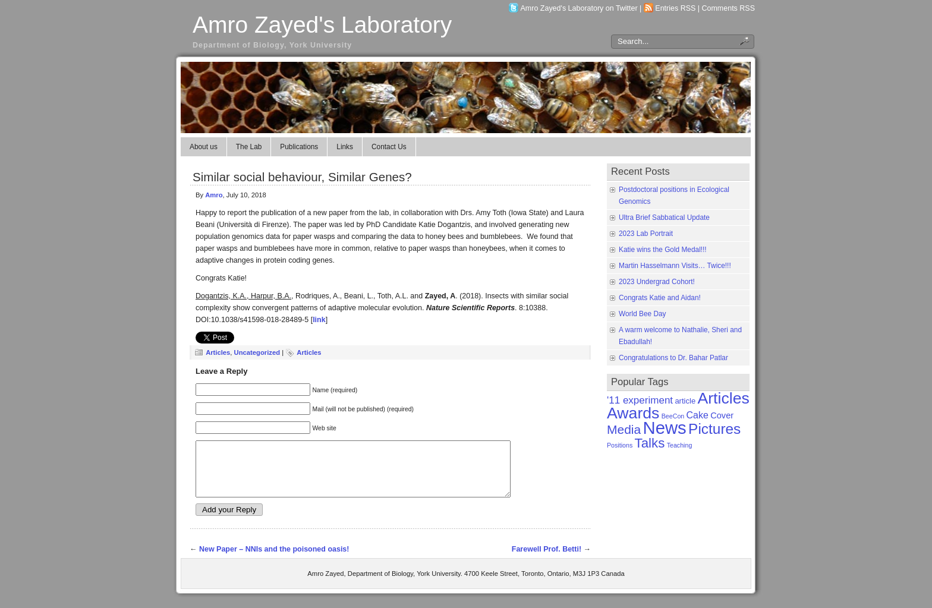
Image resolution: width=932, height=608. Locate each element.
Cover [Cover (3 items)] (721, 415)
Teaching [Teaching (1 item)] (679, 445)
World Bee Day (642, 314)
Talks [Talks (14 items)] (650, 443)
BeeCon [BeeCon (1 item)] (673, 416)
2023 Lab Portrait (646, 233)
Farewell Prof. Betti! (546, 560)
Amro (213, 195)
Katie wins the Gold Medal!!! (663, 249)
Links (344, 147)
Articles (218, 352)
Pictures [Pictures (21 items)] (714, 429)
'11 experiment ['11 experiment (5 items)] (640, 400)
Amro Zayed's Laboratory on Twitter (579, 8)
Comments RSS (728, 8)
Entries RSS (675, 8)
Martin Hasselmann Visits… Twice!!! (675, 266)
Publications (299, 147)
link (319, 320)
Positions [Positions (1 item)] (619, 445)
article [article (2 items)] (685, 400)
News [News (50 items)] (664, 427)
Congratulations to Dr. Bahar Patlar (673, 358)
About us (204, 147)
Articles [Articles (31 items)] (723, 398)
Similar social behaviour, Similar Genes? (302, 177)
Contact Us (389, 147)
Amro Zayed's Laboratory (322, 24)
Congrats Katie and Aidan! (660, 298)
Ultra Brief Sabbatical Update (664, 217)
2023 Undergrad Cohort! (657, 282)
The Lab (249, 147)
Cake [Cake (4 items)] (698, 415)
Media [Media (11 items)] (624, 429)
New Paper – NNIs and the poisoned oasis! (274, 560)
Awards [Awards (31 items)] (633, 413)
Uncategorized (257, 352)
